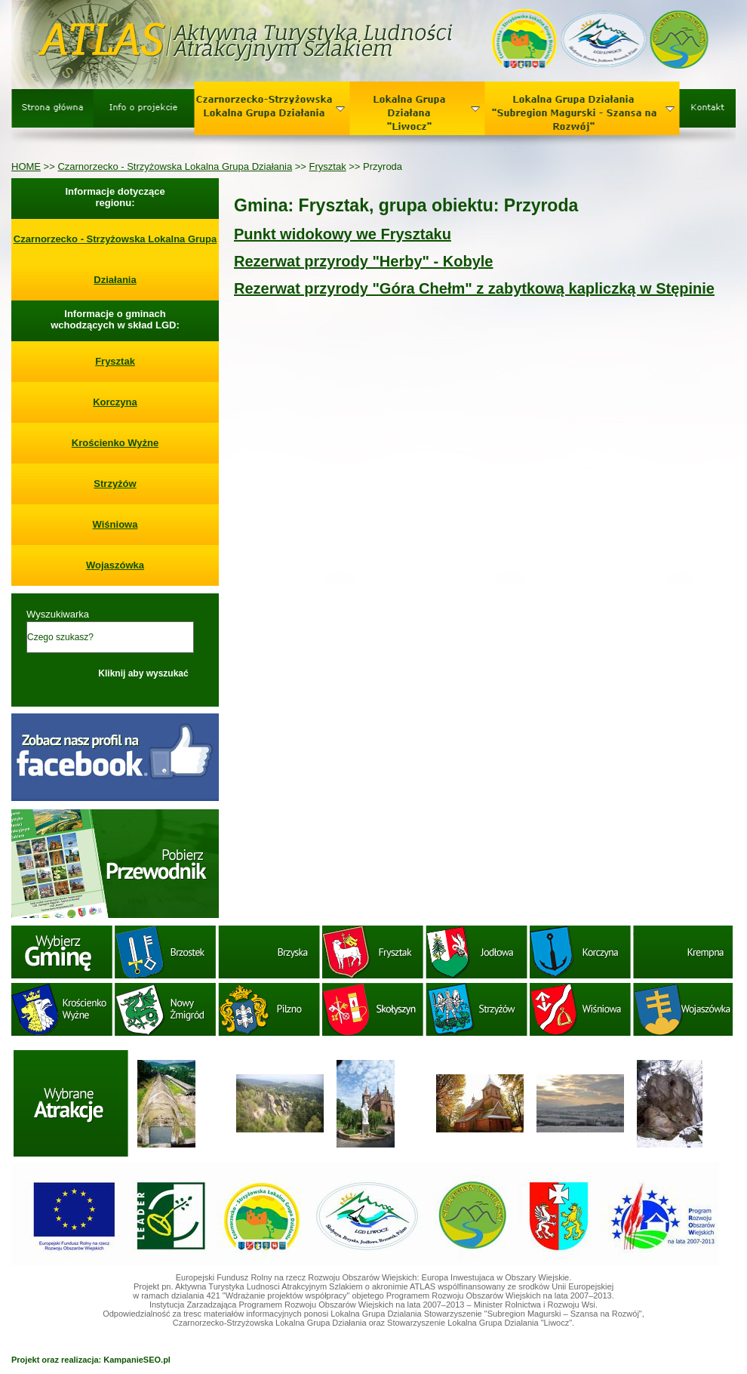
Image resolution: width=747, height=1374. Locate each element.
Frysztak (327, 166)
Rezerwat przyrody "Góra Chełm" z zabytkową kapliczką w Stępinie (474, 288)
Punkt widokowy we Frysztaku (342, 234)
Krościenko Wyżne (115, 442)
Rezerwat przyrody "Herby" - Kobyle (363, 261)
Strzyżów (115, 483)
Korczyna (115, 402)
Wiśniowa (115, 524)
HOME (26, 166)
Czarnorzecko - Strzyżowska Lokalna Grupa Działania (174, 166)
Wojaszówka (115, 565)
